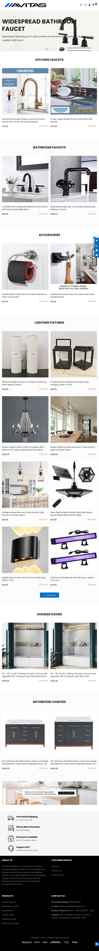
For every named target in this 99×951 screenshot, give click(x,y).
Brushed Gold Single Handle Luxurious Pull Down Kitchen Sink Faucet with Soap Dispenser (23, 120)
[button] (46, 49)
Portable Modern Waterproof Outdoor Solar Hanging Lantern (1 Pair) (70, 387)
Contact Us (56, 870)
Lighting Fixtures (49, 322)
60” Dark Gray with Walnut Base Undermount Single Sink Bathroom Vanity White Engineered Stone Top (25, 763)
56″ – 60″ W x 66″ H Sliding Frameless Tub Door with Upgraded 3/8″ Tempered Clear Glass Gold (73, 678)
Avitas (49, 937)
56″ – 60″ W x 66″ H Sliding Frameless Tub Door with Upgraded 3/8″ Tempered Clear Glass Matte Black (25, 675)
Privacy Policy (57, 875)
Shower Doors (49, 614)
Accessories (49, 235)
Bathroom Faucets (49, 147)
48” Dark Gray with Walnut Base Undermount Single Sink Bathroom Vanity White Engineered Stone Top (74, 766)
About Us (55, 866)
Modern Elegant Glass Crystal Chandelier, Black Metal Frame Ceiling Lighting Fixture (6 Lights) (23, 458)
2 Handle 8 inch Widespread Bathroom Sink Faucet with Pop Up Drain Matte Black (25, 209)
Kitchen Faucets (49, 60)
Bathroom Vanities (49, 702)
